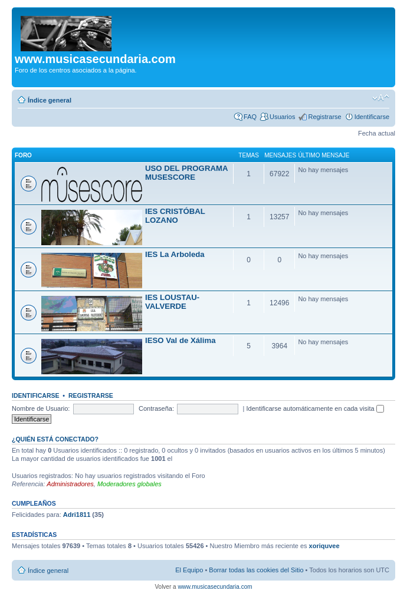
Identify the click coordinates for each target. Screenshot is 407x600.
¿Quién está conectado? (55, 439)
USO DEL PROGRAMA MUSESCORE (186, 173)
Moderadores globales (129, 483)
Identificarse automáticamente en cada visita (315, 408)
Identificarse (372, 116)
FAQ (250, 116)
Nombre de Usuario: (41, 408)
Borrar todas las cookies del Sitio (256, 569)
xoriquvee (324, 545)
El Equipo (189, 569)
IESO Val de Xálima (180, 340)
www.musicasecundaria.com (215, 586)
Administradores (70, 483)
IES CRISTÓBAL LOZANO (175, 216)
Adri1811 (76, 514)
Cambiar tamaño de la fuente (380, 98)
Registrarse (324, 116)
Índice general (49, 100)
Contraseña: (156, 408)
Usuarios (282, 116)
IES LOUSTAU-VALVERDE (172, 302)
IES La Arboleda (175, 254)
